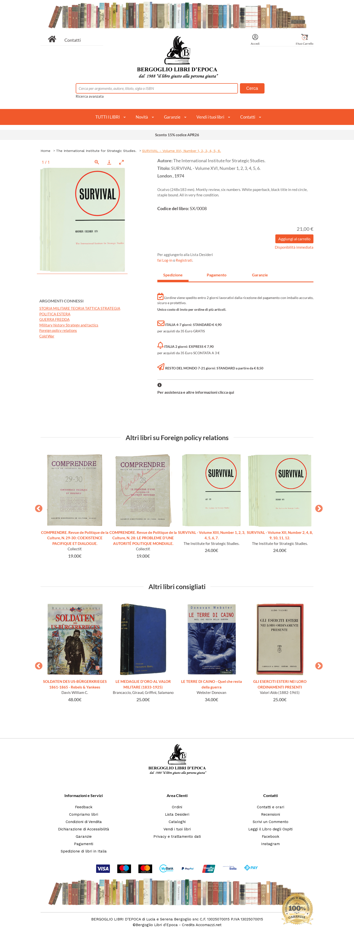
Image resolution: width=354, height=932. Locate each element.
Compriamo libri (83, 814)
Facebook (270, 836)
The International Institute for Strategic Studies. (96, 151)
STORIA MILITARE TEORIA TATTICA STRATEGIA (79, 308)
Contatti (72, 40)
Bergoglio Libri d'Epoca (157, 925)
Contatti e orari (270, 807)
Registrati (184, 260)
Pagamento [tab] (216, 274)
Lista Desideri (177, 814)
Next (317, 507)
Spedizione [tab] (173, 274)
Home (45, 151)
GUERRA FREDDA (54, 319)
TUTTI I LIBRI (107, 117)
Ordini (177, 807)
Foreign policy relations (58, 330)
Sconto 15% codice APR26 (177, 135)
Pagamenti (83, 844)
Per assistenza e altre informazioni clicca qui (195, 392)
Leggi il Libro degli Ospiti (270, 829)
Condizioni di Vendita (84, 822)
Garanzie (172, 117)
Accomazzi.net (208, 925)
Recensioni (270, 814)
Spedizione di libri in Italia (84, 851)
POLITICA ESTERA (54, 314)
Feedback (83, 807)
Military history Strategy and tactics (68, 325)
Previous (36, 507)
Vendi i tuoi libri (210, 117)
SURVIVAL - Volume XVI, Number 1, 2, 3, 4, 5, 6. (181, 151)
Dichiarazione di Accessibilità (83, 829)
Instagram (270, 844)
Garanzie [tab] (260, 274)
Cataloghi (177, 822)
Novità (142, 117)
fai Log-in (165, 260)
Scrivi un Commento (270, 822)
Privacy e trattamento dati (177, 836)
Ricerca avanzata (90, 96)
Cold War (46, 336)
